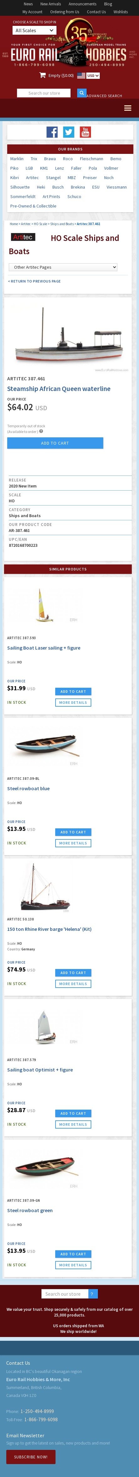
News (28, 4)
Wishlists (121, 12)
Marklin (17, 158)
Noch (109, 177)
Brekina (78, 187)
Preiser (90, 177)
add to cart (55, 443)
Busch (58, 187)
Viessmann (117, 187)
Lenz (59, 168)
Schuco (74, 196)
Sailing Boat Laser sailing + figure (43, 648)
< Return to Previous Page (34, 281)
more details (73, 702)
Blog (108, 4)
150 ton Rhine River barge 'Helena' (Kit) (49, 929)
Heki (41, 187)
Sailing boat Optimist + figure (40, 1069)
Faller (76, 168)
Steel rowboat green (30, 1210)
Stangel (53, 177)
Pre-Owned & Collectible (33, 206)
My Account (32, 12)
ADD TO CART (73, 691)
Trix (34, 158)
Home (14, 224)
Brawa (50, 158)
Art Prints (51, 196)
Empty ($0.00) (61, 75)
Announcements (82, 4)
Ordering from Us (64, 12)
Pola (93, 168)
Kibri (14, 177)
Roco (68, 158)
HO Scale (40, 224)
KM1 (44, 168)
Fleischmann (91, 158)
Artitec (32, 177)
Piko (14, 168)
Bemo (115, 158)
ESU (95, 187)
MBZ (72, 177)
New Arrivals (50, 4)
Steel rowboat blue (28, 788)
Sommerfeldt (22, 196)
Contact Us (96, 12)
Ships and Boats (62, 224)
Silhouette (20, 187)
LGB (29, 168)
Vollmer (111, 168)
